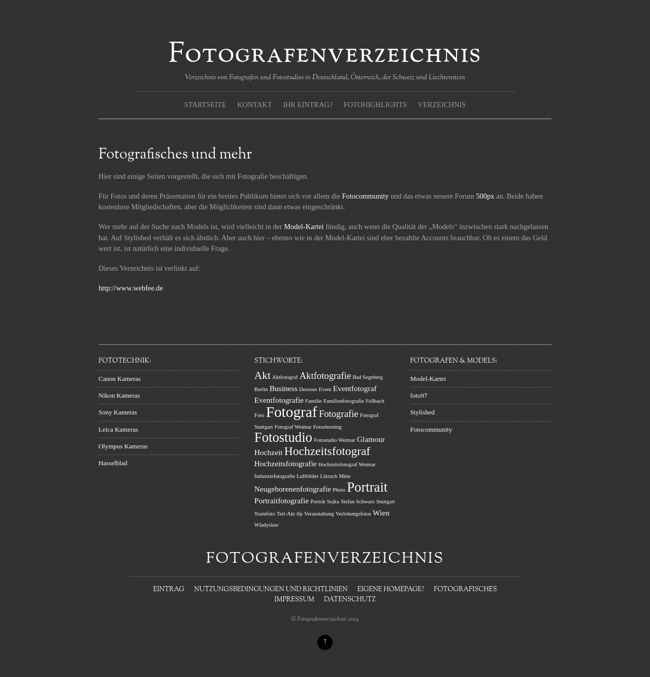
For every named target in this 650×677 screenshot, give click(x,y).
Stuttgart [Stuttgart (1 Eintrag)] (385, 501)
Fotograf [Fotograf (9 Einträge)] (291, 412)
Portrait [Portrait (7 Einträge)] (367, 487)
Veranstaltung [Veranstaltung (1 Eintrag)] (319, 514)
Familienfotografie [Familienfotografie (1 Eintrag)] (343, 401)
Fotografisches (465, 589)
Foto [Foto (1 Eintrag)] (259, 415)
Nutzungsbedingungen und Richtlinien (270, 589)
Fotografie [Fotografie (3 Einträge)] (339, 413)
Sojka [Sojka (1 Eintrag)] (333, 501)
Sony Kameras (118, 412)
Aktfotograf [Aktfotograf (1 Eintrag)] (285, 377)
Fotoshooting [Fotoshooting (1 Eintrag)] (327, 427)
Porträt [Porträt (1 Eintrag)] (317, 501)
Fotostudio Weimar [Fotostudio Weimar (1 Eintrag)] (334, 440)
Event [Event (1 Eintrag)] (325, 389)
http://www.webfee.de (131, 288)
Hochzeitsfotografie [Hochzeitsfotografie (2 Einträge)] (285, 463)
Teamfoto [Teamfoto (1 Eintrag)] (264, 514)
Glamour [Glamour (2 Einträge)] (371, 439)
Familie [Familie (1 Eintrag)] (313, 401)
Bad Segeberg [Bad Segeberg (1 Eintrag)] (367, 377)
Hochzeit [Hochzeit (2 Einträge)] (268, 452)
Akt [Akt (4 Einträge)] (262, 375)
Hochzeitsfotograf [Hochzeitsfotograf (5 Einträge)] (327, 451)
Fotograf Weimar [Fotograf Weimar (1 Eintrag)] (293, 427)
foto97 (419, 395)
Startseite (205, 105)
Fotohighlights (375, 105)
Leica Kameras (118, 429)
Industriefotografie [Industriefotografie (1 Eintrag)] (274, 476)
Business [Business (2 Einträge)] (284, 388)
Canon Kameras (120, 378)
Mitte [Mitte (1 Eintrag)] (344, 476)
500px (485, 196)
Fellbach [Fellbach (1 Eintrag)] (375, 401)
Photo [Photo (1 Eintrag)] (339, 490)
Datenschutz (350, 599)
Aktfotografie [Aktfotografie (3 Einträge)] (325, 375)
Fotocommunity (365, 196)
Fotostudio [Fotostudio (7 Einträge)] (283, 437)
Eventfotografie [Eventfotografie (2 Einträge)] (279, 400)
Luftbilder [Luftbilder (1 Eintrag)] (307, 476)
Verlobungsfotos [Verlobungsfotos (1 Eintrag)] (353, 514)
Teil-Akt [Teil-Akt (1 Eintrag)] (286, 514)
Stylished (422, 412)
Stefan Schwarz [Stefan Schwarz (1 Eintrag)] (358, 501)
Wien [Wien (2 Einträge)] (381, 512)
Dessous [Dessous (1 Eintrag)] (308, 389)
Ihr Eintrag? (308, 105)
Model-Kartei (305, 226)
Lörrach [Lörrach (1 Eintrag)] (328, 476)
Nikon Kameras (119, 395)
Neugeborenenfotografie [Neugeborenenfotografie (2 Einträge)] (292, 489)
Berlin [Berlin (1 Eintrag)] (261, 389)
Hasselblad (113, 463)
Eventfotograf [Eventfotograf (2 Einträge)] (355, 388)
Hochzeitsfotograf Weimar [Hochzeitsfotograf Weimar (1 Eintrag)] (347, 464)
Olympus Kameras (123, 446)
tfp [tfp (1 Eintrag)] (300, 514)
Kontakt (254, 105)
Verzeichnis (442, 105)
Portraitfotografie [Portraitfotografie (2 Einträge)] (281, 500)
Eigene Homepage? (391, 589)
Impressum (294, 599)
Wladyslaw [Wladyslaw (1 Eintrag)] (266, 525)
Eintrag (168, 589)
